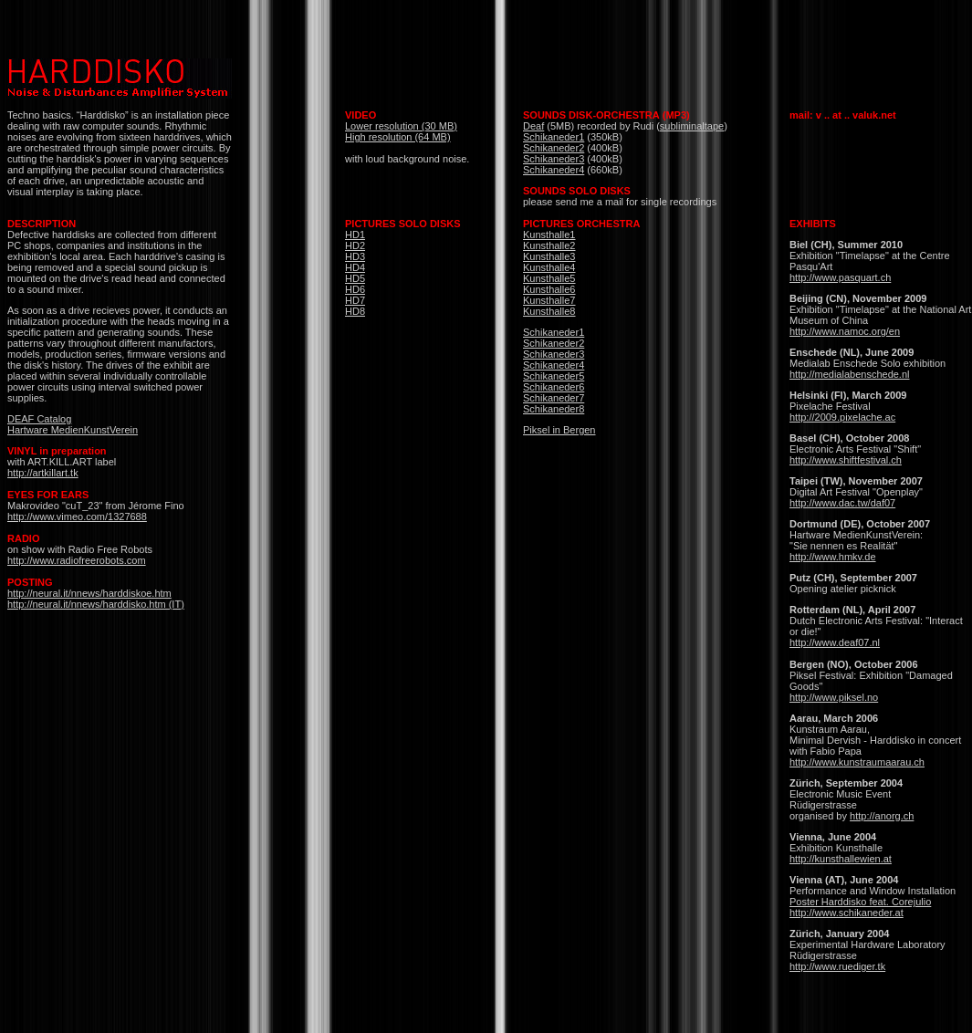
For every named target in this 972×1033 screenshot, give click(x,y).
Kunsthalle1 (549, 234)
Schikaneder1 (553, 136)
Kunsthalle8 (549, 311)
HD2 (355, 245)
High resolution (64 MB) (398, 136)
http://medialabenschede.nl (849, 374)
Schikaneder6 (553, 386)
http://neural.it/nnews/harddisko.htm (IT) (95, 604)
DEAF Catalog (39, 418)
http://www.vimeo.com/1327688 (77, 516)
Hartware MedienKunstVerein (72, 429)
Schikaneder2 (553, 147)
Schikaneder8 (553, 408)
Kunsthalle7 (549, 300)
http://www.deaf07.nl (834, 642)
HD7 (355, 300)
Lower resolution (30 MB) (401, 125)
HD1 (355, 234)
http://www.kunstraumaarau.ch (857, 761)
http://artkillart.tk (42, 472)
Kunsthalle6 (549, 289)
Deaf (533, 125)
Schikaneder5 (553, 375)
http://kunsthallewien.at (840, 858)
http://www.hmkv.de (832, 556)
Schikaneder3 (553, 158)
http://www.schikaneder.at (846, 912)
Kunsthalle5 (549, 278)
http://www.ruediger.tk (837, 966)
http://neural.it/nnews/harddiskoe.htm (89, 593)
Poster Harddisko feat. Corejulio (860, 901)
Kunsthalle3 (549, 256)
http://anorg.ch (882, 815)
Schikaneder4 (553, 169)
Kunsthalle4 (549, 267)
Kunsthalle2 (549, 245)
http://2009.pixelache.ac (842, 417)
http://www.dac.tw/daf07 (842, 502)
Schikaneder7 (553, 397)
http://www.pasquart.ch (840, 277)
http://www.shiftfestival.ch (845, 459)
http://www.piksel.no (833, 697)
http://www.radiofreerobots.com (76, 560)
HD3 (355, 256)
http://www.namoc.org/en (844, 331)
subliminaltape (692, 125)
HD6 (355, 289)
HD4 (355, 267)
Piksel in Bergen (559, 429)
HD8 (355, 311)
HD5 (355, 278)
